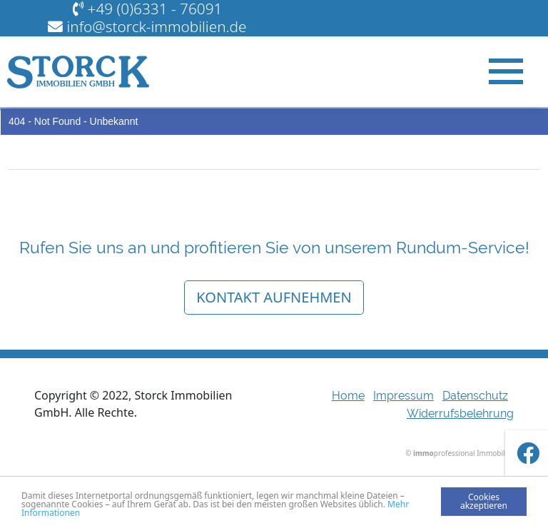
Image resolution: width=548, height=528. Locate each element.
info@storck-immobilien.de (156, 26)
